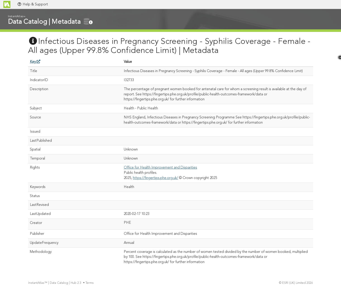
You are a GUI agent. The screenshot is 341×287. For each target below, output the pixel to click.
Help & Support (32, 4)
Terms (90, 283)
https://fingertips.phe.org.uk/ (155, 178)
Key (35, 62)
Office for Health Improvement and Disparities (160, 167)
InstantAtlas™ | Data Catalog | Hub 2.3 (55, 283)
